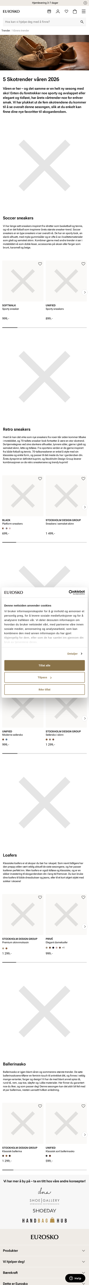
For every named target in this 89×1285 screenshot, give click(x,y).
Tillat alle (44, 665)
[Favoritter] (66, 11)
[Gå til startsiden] (11, 11)
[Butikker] (49, 11)
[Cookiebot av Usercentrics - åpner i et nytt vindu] (69, 592)
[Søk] (82, 22)
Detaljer (72, 653)
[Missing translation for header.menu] (83, 11)
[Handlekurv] (75, 11)
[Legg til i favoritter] (40, 264)
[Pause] (85, 3)
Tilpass (45, 677)
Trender (5, 30)
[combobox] (41, 22)
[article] (22, 289)
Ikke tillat (44, 689)
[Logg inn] (57, 11)
